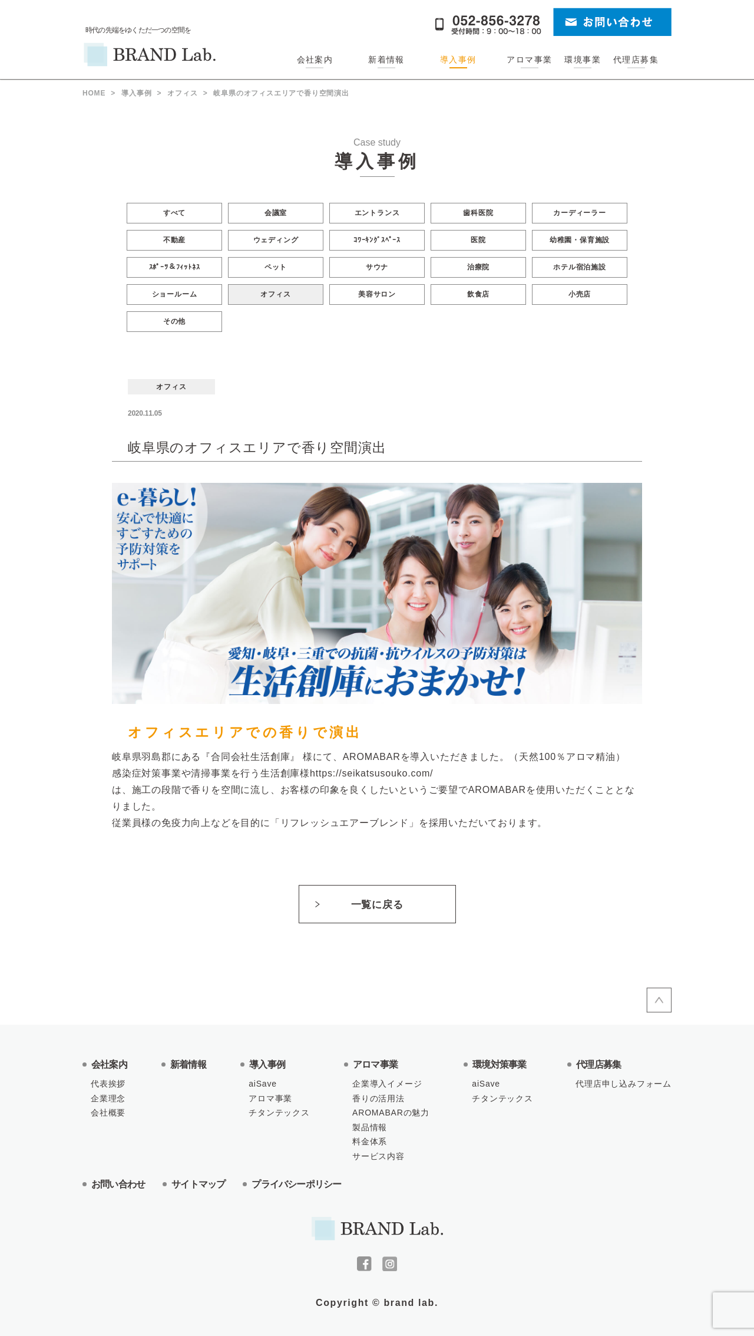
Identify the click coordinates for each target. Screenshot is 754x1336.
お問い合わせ (118, 1184)
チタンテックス (279, 1112)
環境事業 (582, 59)
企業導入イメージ (387, 1083)
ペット (275, 267)
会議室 (275, 213)
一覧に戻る (377, 905)
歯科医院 (478, 213)
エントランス (377, 213)
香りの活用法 (378, 1098)
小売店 (579, 294)
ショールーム (174, 294)
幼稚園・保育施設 (580, 240)
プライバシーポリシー (296, 1184)
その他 (174, 321)
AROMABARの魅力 (390, 1112)
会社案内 (315, 59)
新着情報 (386, 59)
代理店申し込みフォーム (624, 1083)
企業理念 (108, 1098)
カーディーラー (579, 213)
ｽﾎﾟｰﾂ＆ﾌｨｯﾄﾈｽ (174, 267)
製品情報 (369, 1127)
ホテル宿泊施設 (579, 267)
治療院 (478, 267)
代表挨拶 (108, 1083)
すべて (174, 213)
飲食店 (478, 294)
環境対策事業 (499, 1064)
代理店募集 (636, 59)
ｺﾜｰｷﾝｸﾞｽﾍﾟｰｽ (377, 240)
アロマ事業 (529, 59)
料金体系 (369, 1141)
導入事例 (458, 59)
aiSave (263, 1083)
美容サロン (377, 294)
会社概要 (108, 1112)
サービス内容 (378, 1156)
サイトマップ (198, 1184)
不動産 (174, 240)
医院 (478, 240)
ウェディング (276, 240)
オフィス (275, 294)
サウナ (377, 267)
